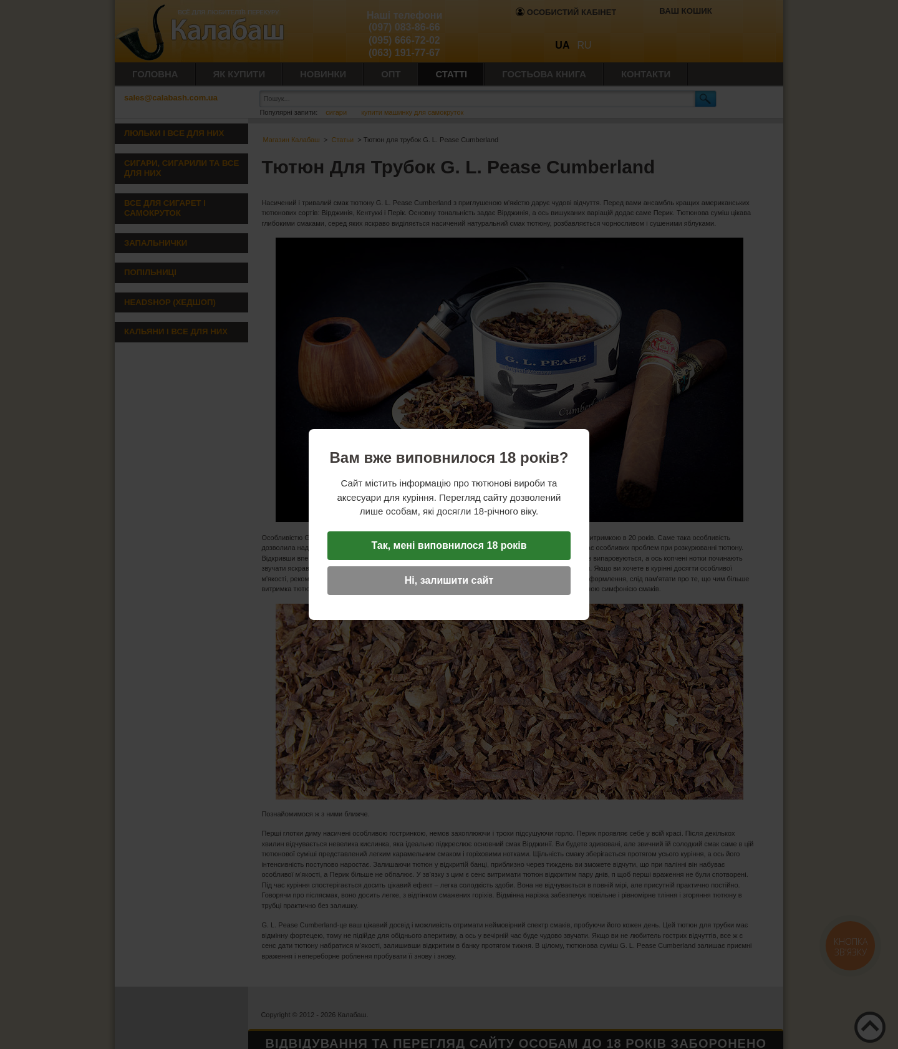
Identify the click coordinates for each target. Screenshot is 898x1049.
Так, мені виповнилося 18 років (448, 545)
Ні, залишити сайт (449, 580)
